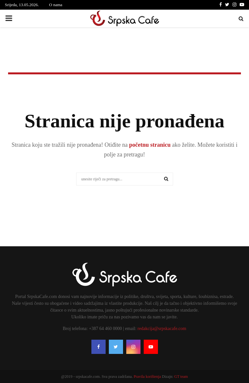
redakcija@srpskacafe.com (162, 328)
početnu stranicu (149, 145)
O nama (55, 4)
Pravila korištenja (148, 376)
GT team (181, 376)
